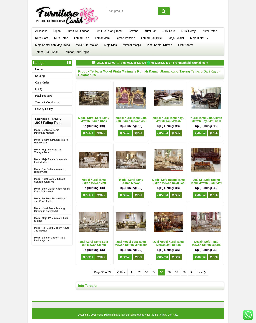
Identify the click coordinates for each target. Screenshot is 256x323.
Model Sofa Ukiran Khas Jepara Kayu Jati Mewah (52, 190)
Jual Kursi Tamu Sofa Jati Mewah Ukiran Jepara (93, 245)
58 (184, 272)
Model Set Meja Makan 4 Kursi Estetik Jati (51, 141)
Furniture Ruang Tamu (109, 31)
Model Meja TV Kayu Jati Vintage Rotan (48, 151)
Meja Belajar (176, 38)
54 (154, 272)
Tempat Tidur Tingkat (77, 52)
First (121, 272)
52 (139, 272)
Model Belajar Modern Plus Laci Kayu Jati (49, 239)
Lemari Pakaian (125, 38)
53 (146, 272)
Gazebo (133, 31)
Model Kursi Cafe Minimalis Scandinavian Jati (49, 180)
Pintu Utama (186, 45)
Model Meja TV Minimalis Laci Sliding (51, 219)
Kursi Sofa (41, 38)
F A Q (38, 89)
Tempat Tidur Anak (46, 52)
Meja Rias (110, 45)
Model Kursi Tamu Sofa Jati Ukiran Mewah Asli (131, 119)
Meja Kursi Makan (87, 45)
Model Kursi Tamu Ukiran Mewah (131, 181)
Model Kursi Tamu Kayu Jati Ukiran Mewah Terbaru (168, 121)
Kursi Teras (61, 38)
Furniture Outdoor (78, 31)
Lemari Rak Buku (152, 38)
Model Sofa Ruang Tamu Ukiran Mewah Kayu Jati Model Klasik (168, 183)
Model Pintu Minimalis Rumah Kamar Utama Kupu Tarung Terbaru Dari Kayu (137, 314)
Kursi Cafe (168, 31)
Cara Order (42, 82)
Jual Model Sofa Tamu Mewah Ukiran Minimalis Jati (131, 245)
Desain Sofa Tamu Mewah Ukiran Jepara (206, 243)
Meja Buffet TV (199, 38)
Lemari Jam (102, 38)
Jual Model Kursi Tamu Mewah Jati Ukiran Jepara (168, 245)
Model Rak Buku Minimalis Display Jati (49, 170)
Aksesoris (41, 31)
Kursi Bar (150, 31)
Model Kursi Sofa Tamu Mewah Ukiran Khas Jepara (93, 121)
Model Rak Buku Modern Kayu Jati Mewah (51, 229)
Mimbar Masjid (132, 45)
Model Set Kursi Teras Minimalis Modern (46, 131)
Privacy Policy (44, 108)
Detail (87, 133)
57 (176, 272)
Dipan (57, 31)
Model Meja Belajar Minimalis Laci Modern (50, 161)
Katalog (40, 76)
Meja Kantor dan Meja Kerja (52, 45)
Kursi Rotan (210, 31)
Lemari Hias (81, 38)
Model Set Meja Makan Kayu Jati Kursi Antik (50, 200)
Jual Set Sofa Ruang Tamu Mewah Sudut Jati (206, 181)
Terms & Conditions (47, 102)
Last (202, 272)
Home (39, 69)
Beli (101, 133)
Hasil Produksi (44, 95)
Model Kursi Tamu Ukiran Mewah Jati (93, 181)
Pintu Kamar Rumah (159, 45)
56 (169, 272)
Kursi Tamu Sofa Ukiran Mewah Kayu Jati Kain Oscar (206, 121)
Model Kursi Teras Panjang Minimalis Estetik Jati (49, 210)
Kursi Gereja (189, 31)
